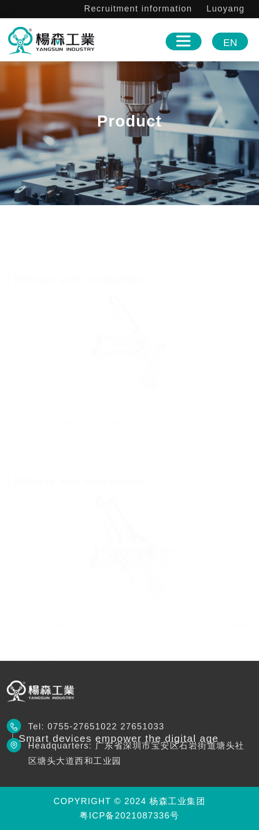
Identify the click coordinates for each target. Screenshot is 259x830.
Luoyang (225, 8)
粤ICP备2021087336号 (129, 815)
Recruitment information (138, 8)
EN (230, 42)
